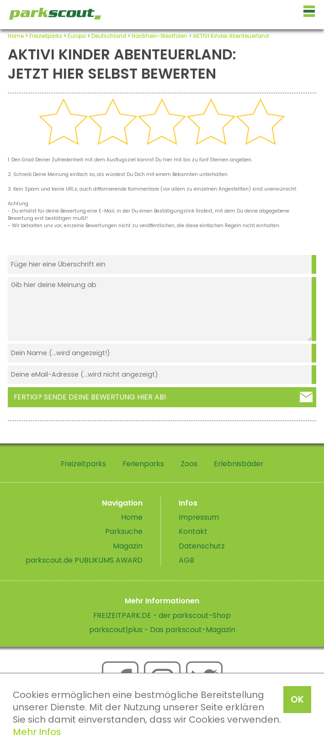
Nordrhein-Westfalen (159, 36)
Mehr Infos (37, 731)
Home (16, 36)
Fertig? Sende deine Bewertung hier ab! (90, 397)
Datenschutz (202, 546)
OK (297, 699)
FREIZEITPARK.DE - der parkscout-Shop (162, 615)
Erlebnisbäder (238, 463)
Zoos (189, 463)
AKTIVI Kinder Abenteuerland (231, 36)
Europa (77, 36)
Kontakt (193, 531)
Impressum (199, 517)
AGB (186, 560)
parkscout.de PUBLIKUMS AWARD (84, 560)
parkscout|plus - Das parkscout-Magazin (162, 629)
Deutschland (108, 36)
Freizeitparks (45, 36)
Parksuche (124, 531)
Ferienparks (143, 463)
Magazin (128, 546)
